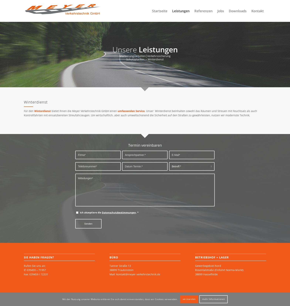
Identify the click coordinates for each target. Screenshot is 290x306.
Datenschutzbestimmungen (119, 212)
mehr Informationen (213, 299)
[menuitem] (160, 11)
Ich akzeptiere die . (109, 212)
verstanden (189, 299)
